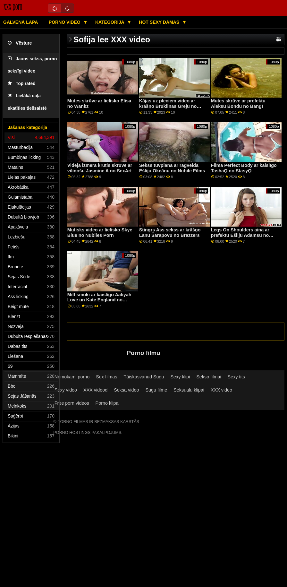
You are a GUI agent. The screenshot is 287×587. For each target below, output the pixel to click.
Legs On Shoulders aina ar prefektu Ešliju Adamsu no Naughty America (240, 235)
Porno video (65, 22)
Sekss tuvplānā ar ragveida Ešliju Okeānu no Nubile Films (172, 168)
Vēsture (20, 43)
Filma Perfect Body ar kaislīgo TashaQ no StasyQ (244, 168)
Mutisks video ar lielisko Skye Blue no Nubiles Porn (99, 232)
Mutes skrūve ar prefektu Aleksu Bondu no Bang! (238, 103)
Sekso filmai (208, 376)
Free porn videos (72, 403)
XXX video (221, 390)
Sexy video (66, 390)
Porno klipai (108, 403)
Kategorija (110, 22)
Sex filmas (106, 376)
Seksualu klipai (188, 390)
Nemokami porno (72, 376)
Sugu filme (156, 390)
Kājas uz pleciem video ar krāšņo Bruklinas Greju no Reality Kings (168, 106)
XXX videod (95, 390)
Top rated (22, 83)
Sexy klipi (180, 376)
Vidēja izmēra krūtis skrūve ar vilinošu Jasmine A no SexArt (99, 168)
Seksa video (126, 390)
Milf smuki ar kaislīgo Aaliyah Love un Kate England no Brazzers (99, 300)
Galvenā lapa (20, 22)
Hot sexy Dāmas (160, 22)
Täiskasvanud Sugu (143, 376)
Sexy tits (236, 376)
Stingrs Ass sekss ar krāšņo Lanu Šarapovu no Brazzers (170, 232)
